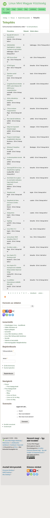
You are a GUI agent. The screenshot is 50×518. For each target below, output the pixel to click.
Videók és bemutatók (11, 340)
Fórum (20, 9)
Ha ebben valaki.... (12, 247)
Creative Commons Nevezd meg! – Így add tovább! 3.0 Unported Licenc (36, 450)
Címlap (5, 18)
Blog (26, 9)
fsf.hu (16, 447)
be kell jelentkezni (32, 27)
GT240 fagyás (11, 65)
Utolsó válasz (34, 31)
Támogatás (6, 12)
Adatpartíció (10, 213)
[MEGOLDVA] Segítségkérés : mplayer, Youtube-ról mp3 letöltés (14, 47)
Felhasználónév (8, 351)
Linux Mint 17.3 (11, 229)
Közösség (41, 9)
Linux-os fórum (11, 395)
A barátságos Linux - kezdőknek (15, 325)
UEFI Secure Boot (12, 57)
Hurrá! (21, 411)
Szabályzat (13, 445)
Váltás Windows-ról (11, 327)
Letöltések (33, 9)
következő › (33, 293)
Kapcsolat (20, 445)
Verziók (7, 338)
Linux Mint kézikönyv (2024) (14, 334)
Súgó (13, 9)
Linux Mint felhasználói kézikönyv (15, 336)
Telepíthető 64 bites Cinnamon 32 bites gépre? (13, 203)
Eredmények (7, 426)
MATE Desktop (7, 472)
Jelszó (5, 358)
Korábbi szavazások (9, 424)
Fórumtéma (10, 31)
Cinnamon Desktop (9, 470)
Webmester (7, 443)
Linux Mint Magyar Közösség (27, 3)
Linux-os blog (11, 399)
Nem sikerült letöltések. (14, 119)
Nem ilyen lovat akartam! (26, 417)
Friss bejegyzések (12, 386)
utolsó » (40, 293)
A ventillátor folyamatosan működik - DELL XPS (14, 282)
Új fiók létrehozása (9, 366)
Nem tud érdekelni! (24, 414)
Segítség (9, 221)
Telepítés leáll (11, 192)
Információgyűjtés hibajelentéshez (15, 342)
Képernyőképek (10, 329)
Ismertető (8, 332)
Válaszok (26, 31)
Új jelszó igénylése (9, 368)
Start (8, 9)
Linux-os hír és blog (13, 397)
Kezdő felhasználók (24, 18)
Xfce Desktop (7, 474)
